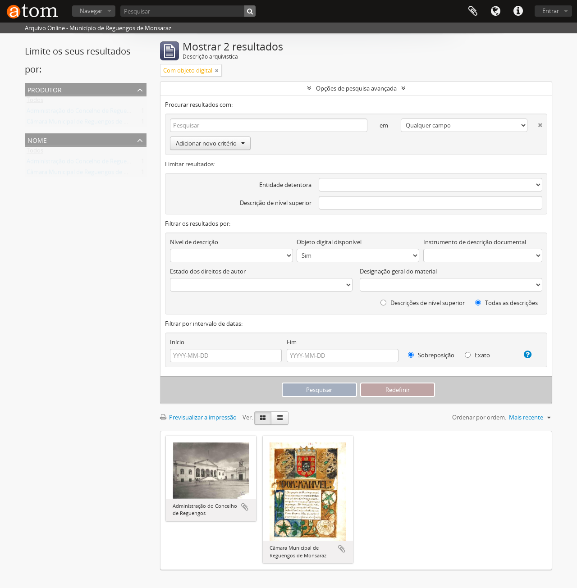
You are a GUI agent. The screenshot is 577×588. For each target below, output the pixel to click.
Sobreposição (431, 355)
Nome (37, 139)
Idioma (495, 11)
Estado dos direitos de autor (208, 271)
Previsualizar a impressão (198, 417)
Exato (477, 355)
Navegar (91, 11)
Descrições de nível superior (422, 303)
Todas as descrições (506, 303)
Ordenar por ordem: (479, 417)
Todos (35, 102)
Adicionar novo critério (210, 143)
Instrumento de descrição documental (474, 242)
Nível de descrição (194, 242)
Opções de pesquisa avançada (356, 88)
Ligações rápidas (518, 11)
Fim (292, 342)
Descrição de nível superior (275, 203)
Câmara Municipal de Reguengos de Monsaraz (88, 123)
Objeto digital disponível (329, 242)
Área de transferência (473, 11)
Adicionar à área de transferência (244, 506)
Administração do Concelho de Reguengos (83, 113)
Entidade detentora (285, 185)
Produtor (44, 89)
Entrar (550, 11)
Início (177, 342)
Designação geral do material (398, 271)
